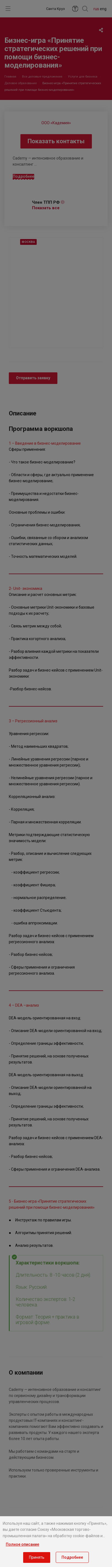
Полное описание (22, 1544)
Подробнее (72, 1557)
